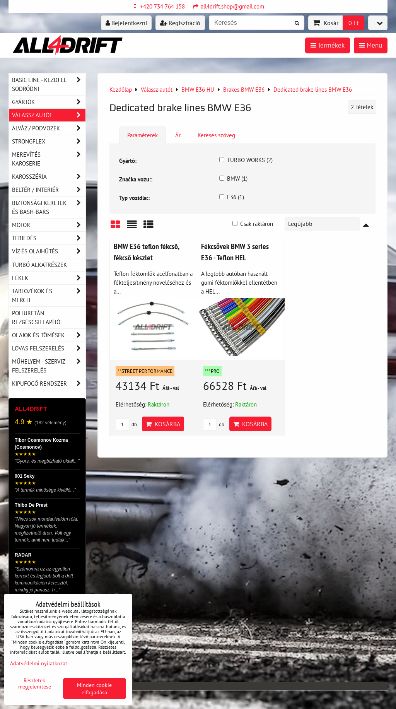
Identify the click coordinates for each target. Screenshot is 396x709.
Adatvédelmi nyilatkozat (38, 663)
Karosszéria (48, 176)
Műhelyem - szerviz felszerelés (48, 366)
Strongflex (48, 141)
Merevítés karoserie (48, 159)
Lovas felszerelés (48, 348)
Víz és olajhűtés (48, 251)
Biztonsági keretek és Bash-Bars (48, 207)
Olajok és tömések (48, 335)
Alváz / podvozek (48, 128)
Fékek (48, 278)
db (126, 424)
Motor (48, 225)
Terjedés (48, 238)
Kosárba (163, 424)
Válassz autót (48, 115)
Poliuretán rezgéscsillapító (36, 317)
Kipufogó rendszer (48, 383)
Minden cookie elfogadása (94, 688)
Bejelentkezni (126, 23)
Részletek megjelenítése (34, 683)
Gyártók (48, 102)
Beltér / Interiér (48, 189)
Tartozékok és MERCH (48, 295)
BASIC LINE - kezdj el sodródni (48, 84)
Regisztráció (180, 23)
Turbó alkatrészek (39, 264)
